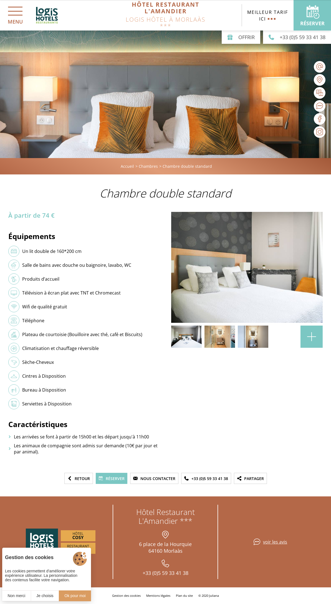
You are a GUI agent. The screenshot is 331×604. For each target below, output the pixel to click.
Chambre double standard (187, 166)
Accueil (127, 166)
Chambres (148, 166)
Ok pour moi (74, 595)
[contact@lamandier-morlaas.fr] (319, 67)
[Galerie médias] (319, 93)
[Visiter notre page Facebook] (319, 119)
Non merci (16, 595)
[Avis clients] (319, 106)
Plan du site (184, 595)
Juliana (214, 595)
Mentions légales (158, 595)
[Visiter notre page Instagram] (319, 132)
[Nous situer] (319, 80)
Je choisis (44, 595)
